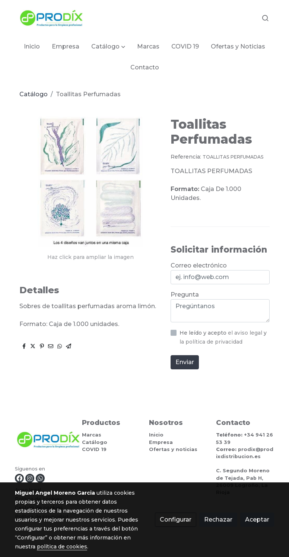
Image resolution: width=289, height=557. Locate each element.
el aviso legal (246, 332)
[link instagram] (30, 478)
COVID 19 (94, 449)
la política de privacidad (211, 341)
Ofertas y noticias (173, 449)
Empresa (161, 442)
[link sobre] (44, 441)
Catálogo (33, 94)
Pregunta (185, 294)
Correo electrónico (199, 265)
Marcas (91, 435)
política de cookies (62, 546)
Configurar (175, 519)
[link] (51, 18)
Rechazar (218, 519)
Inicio (156, 435)
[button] (108, 46)
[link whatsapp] (40, 478)
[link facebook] (19, 478)
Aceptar (257, 519)
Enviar (184, 362)
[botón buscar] (265, 18)
